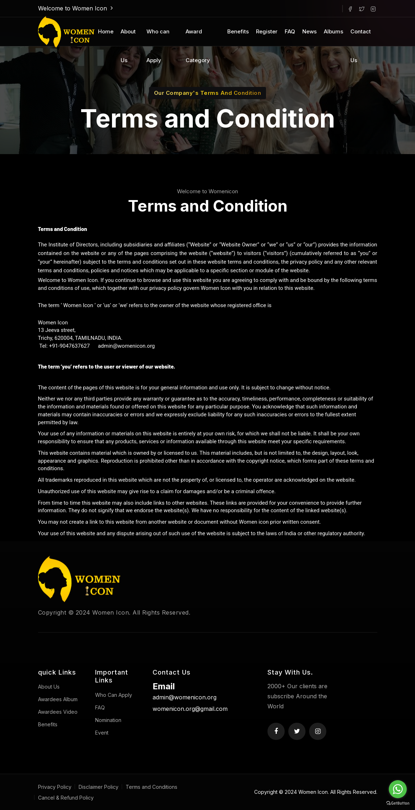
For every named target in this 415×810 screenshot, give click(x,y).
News (309, 31)
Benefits (238, 31)
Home (105, 31)
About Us (128, 37)
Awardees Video (58, 712)
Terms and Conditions (151, 787)
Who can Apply (157, 37)
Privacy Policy (54, 787)
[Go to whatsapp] (398, 789)
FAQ (290, 31)
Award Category (198, 37)
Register (267, 31)
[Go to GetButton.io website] (397, 803)
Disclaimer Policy (98, 787)
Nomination (108, 720)
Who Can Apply (113, 695)
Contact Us (360, 37)
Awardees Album (58, 699)
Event (101, 733)
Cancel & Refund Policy (66, 798)
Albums (333, 31)
